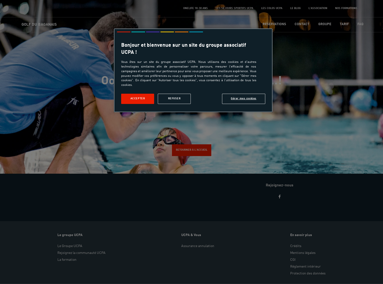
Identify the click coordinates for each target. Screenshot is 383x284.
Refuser (174, 98)
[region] (193, 70)
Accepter (137, 98)
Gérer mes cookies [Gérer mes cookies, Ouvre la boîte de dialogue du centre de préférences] (243, 98)
